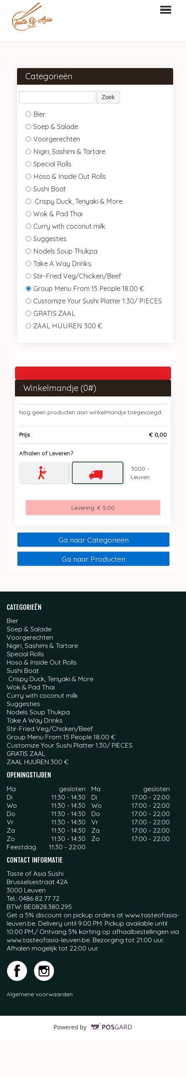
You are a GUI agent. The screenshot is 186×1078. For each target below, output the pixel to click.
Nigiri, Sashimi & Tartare (65, 151)
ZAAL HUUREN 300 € (65, 326)
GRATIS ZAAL (51, 313)
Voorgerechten (53, 139)
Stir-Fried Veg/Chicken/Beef (73, 276)
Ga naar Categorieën (94, 539)
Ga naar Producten (93, 558)
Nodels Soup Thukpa (62, 251)
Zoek (108, 97)
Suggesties (47, 239)
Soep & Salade (52, 126)
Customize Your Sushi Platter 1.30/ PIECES (94, 301)
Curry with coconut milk (66, 226)
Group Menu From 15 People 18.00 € (85, 288)
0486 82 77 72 (39, 898)
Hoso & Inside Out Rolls (67, 176)
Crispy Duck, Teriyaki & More (74, 201)
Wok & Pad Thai (54, 214)
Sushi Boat (47, 189)
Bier (35, 114)
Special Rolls (49, 164)
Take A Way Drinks (58, 263)
